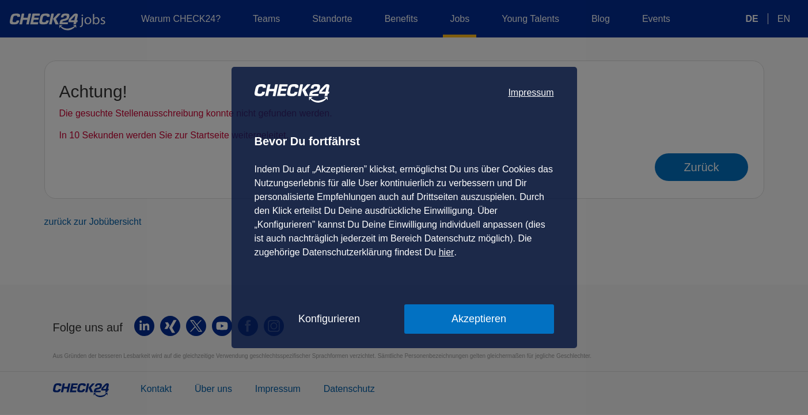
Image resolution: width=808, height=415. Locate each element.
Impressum (530, 92)
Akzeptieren (479, 319)
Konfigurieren (329, 319)
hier (446, 252)
